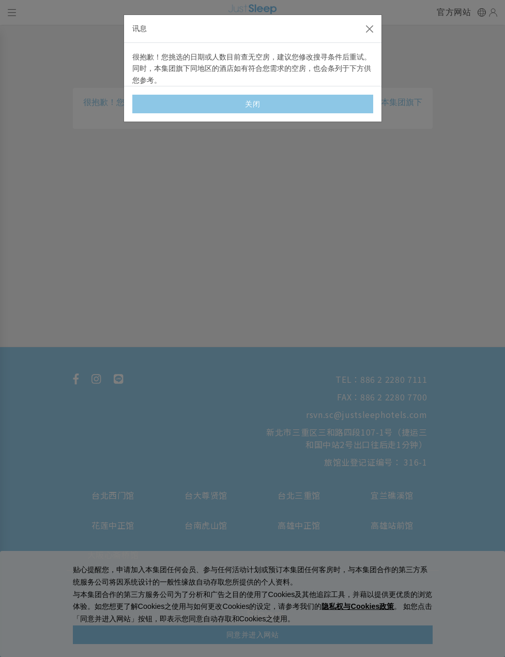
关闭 (252, 104)
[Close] (369, 29)
